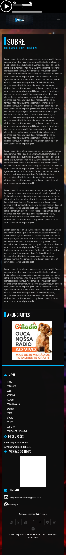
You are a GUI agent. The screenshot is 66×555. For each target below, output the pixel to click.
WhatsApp (13, 504)
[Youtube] (26, 522)
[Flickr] (33, 529)
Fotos (9, 413)
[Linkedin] (55, 522)
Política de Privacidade (17, 431)
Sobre (9, 390)
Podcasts (11, 386)
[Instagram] (11, 522)
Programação (13, 404)
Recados (11, 399)
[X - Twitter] (40, 522)
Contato (11, 426)
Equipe (10, 422)
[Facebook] (33, 522)
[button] (59, 21)
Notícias (11, 395)
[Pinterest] (47, 522)
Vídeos (10, 417)
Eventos (10, 408)
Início (9, 381)
